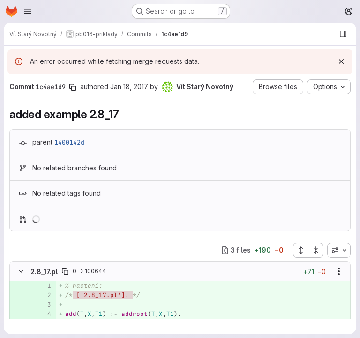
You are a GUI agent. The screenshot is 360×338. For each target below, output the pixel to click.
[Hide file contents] (21, 271)
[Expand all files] (300, 250)
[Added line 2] (43, 295)
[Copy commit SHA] (72, 87)
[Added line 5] (43, 323)
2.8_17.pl (44, 272)
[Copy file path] (65, 271)
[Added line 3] (43, 304)
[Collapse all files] (315, 250)
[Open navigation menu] (27, 11)
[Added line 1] (43, 286)
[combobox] (339, 250)
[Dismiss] (341, 61)
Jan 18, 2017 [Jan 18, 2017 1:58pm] (129, 87)
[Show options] (339, 271)
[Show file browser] (343, 33)
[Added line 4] (43, 314)
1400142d (69, 142)
